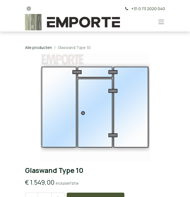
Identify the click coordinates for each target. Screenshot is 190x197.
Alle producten (38, 47)
